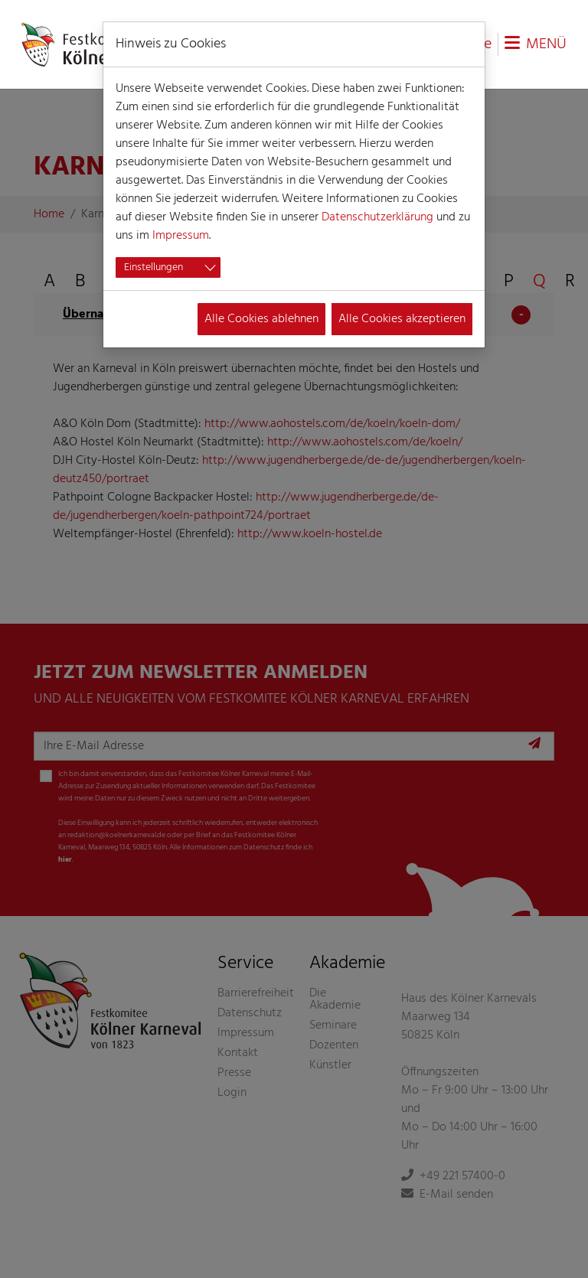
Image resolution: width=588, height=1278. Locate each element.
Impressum (180, 236)
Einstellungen (153, 267)
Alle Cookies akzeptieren (402, 319)
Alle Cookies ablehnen (261, 319)
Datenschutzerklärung (377, 217)
